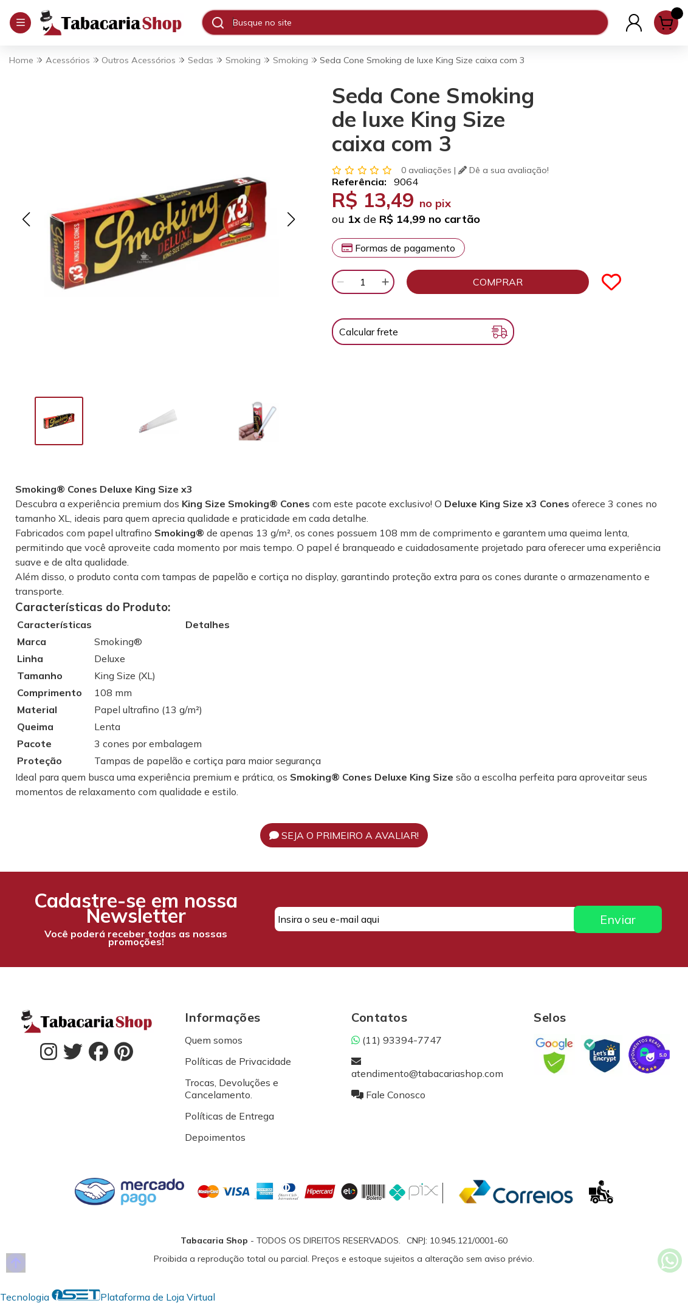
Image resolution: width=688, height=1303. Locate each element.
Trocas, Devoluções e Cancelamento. (231, 1088)
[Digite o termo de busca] (420, 22)
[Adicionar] (385, 282)
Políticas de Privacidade (238, 1061)
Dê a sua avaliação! (503, 170)
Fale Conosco (388, 1095)
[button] (25, 219)
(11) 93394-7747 (396, 1040)
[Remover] (340, 282)
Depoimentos (215, 1137)
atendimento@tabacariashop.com (427, 1067)
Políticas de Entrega (229, 1116)
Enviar (618, 919)
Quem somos (214, 1040)
